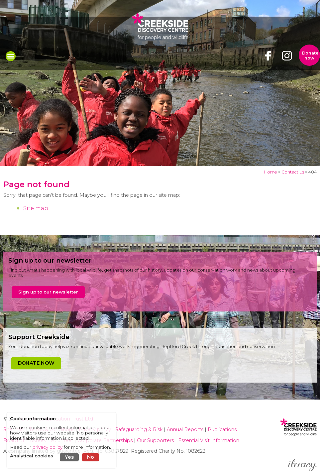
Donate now (310, 55)
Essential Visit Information (208, 440)
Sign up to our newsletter (48, 292)
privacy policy (47, 447)
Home (270, 172)
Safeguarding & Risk (138, 429)
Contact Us (292, 172)
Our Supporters (156, 440)
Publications (222, 429)
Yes (69, 457)
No (90, 457)
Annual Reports (186, 429)
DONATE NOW (36, 363)
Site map (35, 208)
